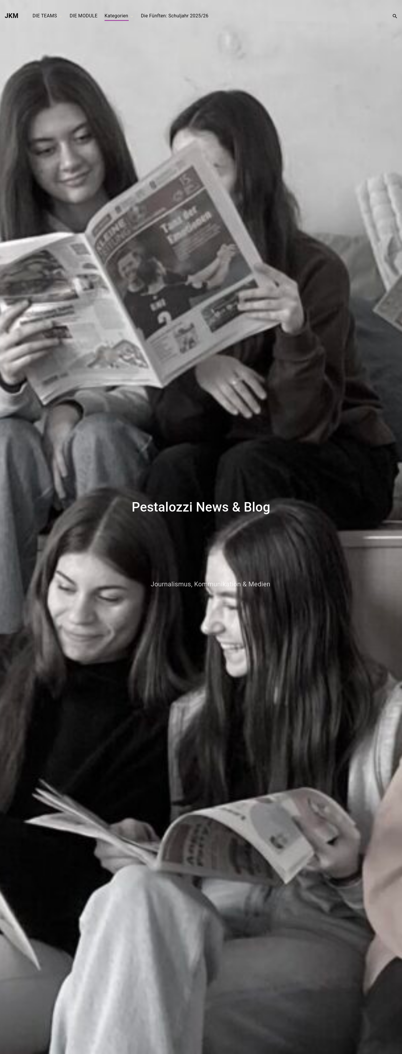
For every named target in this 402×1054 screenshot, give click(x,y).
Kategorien (116, 16)
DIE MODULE (83, 16)
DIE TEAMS (45, 16)
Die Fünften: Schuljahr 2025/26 (174, 16)
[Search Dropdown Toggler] (395, 16)
